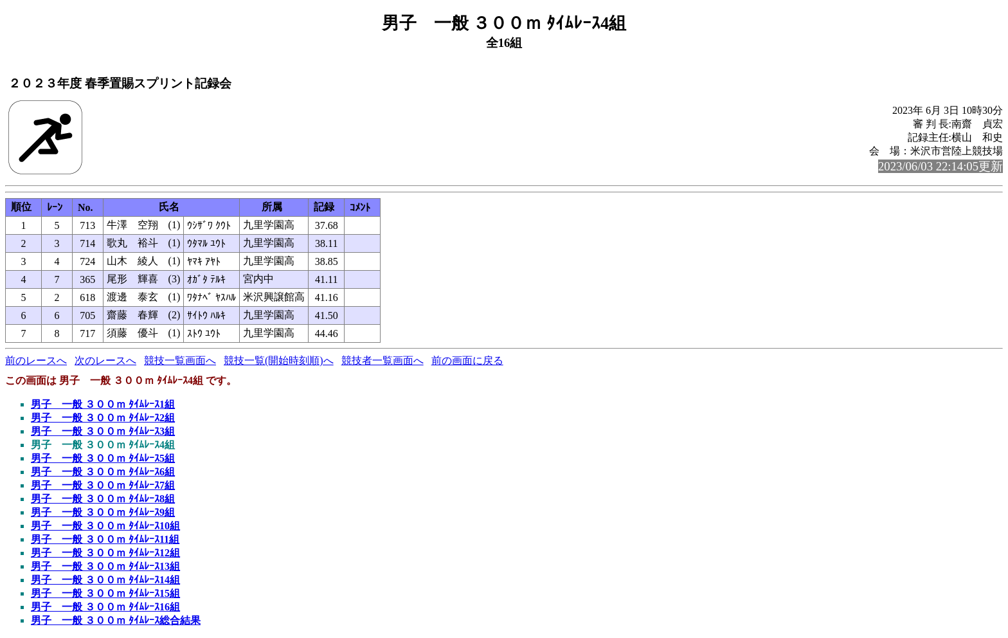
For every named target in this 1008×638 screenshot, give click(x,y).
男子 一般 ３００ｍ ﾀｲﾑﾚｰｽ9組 (103, 512)
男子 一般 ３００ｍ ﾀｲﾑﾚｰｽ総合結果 (116, 620)
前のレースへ (36, 360)
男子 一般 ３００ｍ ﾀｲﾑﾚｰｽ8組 (103, 498)
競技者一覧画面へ (382, 360)
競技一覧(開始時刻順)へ (279, 360)
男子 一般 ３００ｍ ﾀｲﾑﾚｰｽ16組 (105, 606)
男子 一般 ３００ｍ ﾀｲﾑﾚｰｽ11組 (105, 539)
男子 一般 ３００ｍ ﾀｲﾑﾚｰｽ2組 (103, 417)
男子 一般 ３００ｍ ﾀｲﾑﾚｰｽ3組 (103, 431)
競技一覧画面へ (180, 360)
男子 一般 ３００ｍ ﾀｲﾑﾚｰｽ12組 (105, 552)
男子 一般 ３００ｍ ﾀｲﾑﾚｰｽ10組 (105, 525)
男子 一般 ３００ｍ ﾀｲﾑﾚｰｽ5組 (103, 458)
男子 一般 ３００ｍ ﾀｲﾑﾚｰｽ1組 (103, 404)
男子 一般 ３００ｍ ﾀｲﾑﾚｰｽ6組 (103, 471)
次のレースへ (105, 360)
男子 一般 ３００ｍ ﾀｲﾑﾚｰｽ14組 (105, 579)
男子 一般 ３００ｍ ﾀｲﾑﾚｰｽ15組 (105, 593)
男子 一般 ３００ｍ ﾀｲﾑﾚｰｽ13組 (105, 566)
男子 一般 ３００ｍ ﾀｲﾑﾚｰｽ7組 (103, 485)
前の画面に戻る (467, 360)
